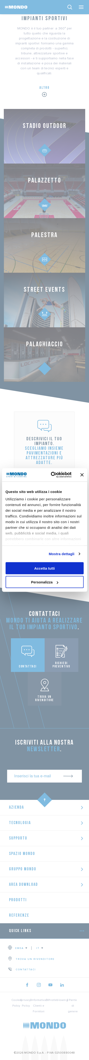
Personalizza (44, 582)
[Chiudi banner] (82, 474)
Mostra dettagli (61, 554)
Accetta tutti (44, 568)
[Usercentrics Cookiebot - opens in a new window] (53, 475)
